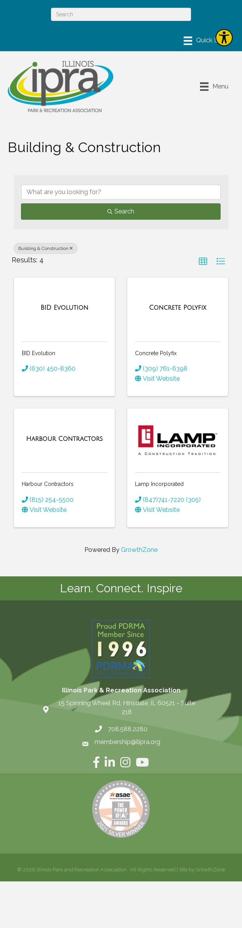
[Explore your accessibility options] (224, 37)
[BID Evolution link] (64, 308)
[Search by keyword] (121, 192)
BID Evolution (38, 353)
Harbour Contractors (48, 484)
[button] (203, 261)
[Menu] (206, 41)
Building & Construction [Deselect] (45, 248)
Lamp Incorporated (159, 484)
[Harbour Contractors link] (64, 439)
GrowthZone (139, 549)
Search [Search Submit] (120, 211)
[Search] (121, 14)
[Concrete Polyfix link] (177, 308)
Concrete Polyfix (156, 353)
